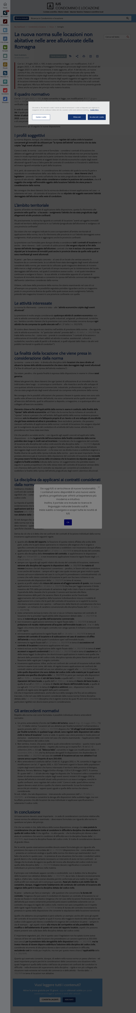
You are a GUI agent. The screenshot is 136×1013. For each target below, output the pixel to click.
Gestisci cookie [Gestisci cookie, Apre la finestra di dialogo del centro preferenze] (41, 117)
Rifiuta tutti (77, 117)
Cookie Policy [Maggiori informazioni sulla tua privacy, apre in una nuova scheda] (94, 110)
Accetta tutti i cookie (97, 117)
